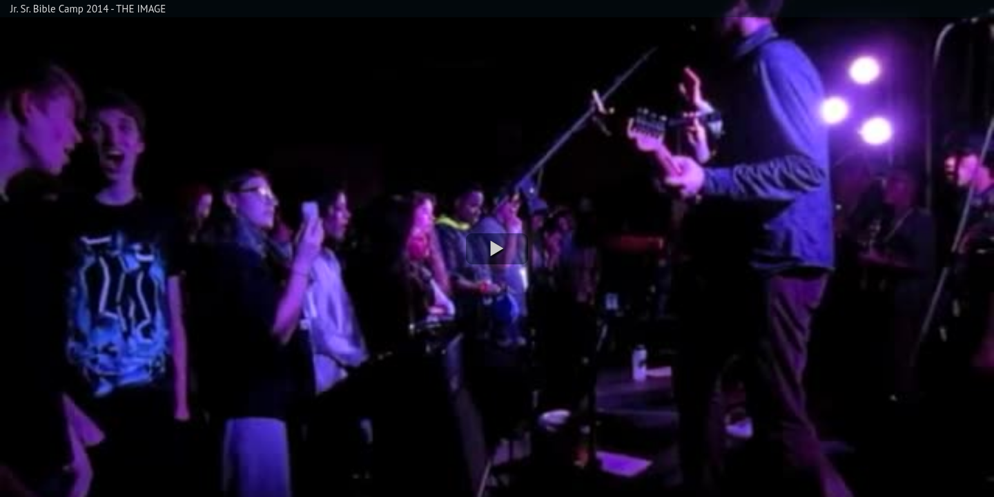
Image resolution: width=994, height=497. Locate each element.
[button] (497, 248)
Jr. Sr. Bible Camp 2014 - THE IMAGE (88, 8)
